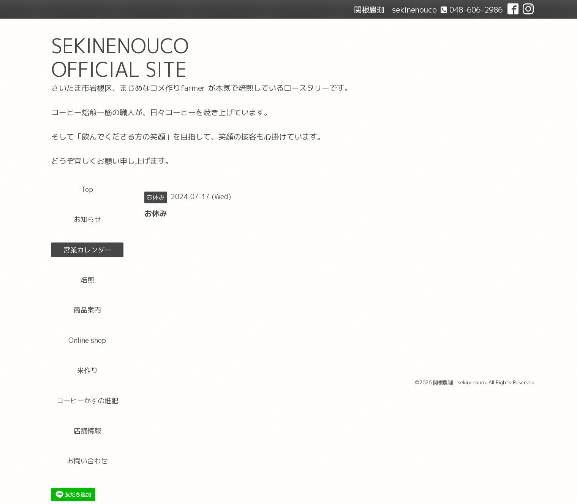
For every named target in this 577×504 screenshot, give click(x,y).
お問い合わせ (87, 461)
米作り (87, 370)
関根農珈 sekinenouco (459, 382)
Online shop (87, 340)
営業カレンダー (87, 250)
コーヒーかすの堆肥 (87, 401)
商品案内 (87, 310)
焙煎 (87, 280)
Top (87, 189)
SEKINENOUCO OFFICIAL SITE (120, 57)
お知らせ (87, 219)
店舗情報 (87, 431)
